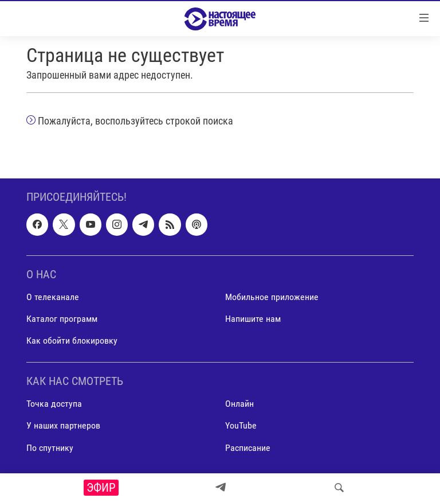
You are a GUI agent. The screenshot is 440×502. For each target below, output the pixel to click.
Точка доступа (54, 404)
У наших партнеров (63, 426)
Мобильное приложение (272, 296)
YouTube (241, 426)
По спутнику (49, 447)
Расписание (247, 447)
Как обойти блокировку (71, 341)
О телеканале (52, 296)
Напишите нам (253, 318)
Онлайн (239, 404)
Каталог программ (61, 318)
